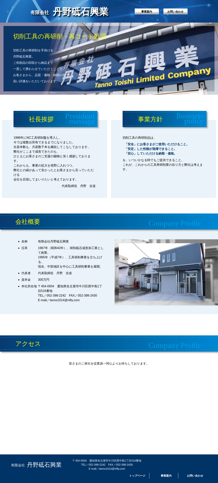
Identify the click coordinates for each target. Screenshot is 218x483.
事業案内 (146, 11)
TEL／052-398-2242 (52, 295)
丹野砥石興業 (69, 11)
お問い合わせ (175, 11)
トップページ (137, 475)
